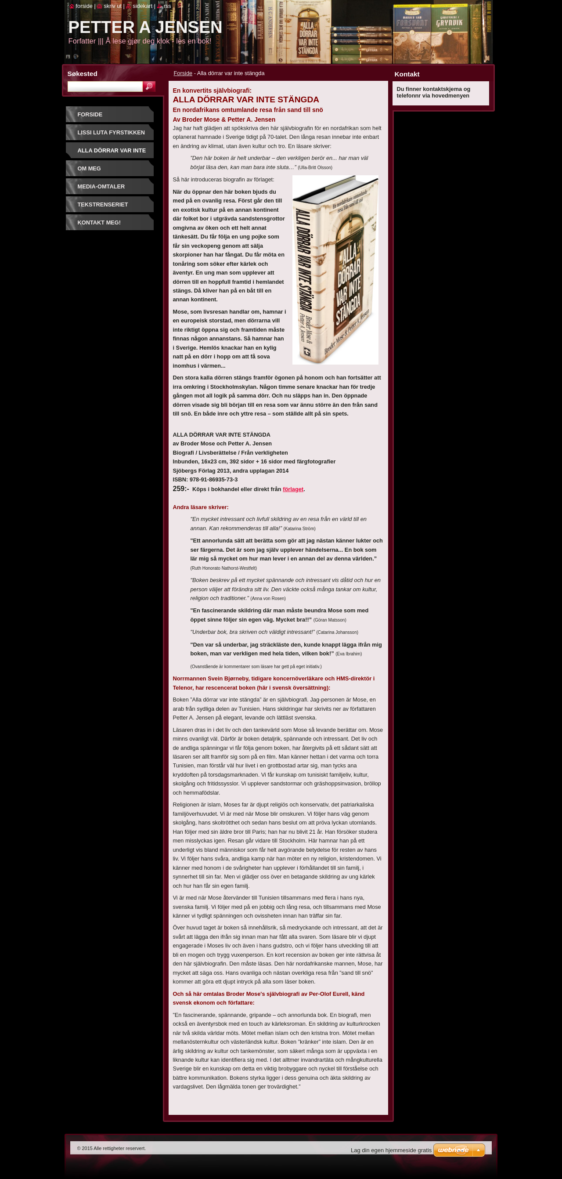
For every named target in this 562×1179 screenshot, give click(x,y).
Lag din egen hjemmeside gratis (391, 1150)
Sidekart (142, 6)
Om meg (89, 168)
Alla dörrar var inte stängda (112, 153)
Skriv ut (113, 6)
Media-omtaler (101, 186)
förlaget (293, 489)
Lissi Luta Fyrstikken (111, 132)
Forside (183, 73)
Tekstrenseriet (103, 204)
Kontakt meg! (99, 222)
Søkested (82, 73)
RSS (167, 6)
